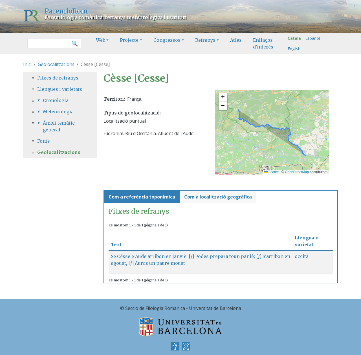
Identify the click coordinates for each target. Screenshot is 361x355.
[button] (223, 97)
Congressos (166, 40)
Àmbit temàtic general (59, 126)
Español (312, 38)
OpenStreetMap (297, 172)
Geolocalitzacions (56, 64)
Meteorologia (58, 111)
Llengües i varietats (59, 89)
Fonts (43, 141)
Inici (27, 64)
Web (100, 40)
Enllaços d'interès (263, 43)
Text (118, 244)
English (294, 48)
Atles (236, 40)
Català (294, 38)
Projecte (129, 40)
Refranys (205, 40)
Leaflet (271, 172)
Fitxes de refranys (57, 78)
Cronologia (56, 100)
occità (302, 256)
